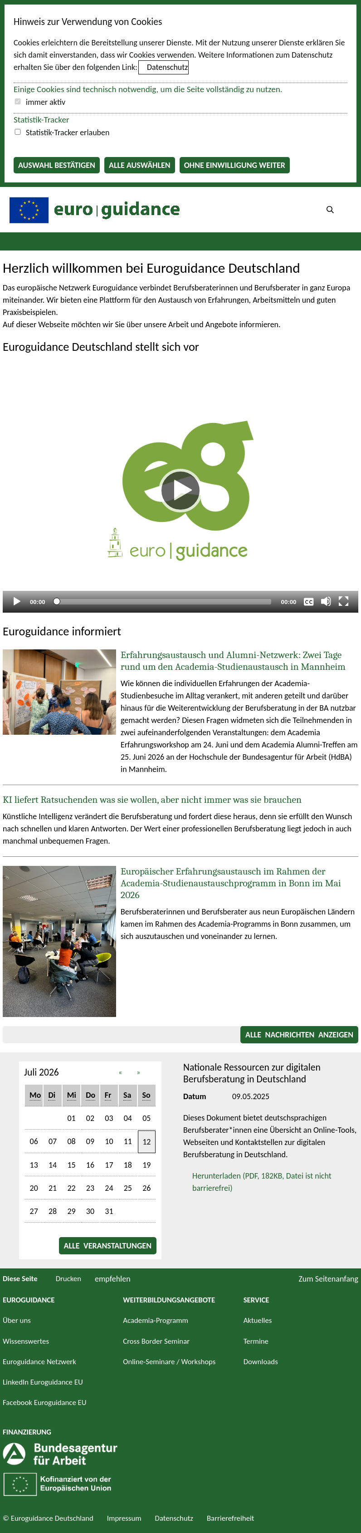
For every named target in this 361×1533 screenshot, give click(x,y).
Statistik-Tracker (41, 119)
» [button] (138, 1072)
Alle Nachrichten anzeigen (299, 1035)
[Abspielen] (180, 490)
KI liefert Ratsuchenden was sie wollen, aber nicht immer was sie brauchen (152, 799)
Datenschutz (167, 67)
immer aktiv (45, 102)
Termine (256, 1341)
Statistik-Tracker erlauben (67, 133)
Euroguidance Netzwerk (39, 1361)
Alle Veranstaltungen (107, 1246)
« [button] (120, 1072)
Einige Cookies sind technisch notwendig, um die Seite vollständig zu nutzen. (148, 89)
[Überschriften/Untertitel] (309, 601)
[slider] (163, 601)
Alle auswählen (140, 165)
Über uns (17, 1320)
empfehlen (113, 1279)
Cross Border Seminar (156, 1341)
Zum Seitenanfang (328, 1279)
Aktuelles (258, 1320)
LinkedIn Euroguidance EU (43, 1382)
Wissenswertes (26, 1341)
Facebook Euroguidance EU (45, 1402)
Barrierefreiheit (230, 1518)
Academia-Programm (155, 1320)
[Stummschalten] (326, 601)
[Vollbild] (344, 601)
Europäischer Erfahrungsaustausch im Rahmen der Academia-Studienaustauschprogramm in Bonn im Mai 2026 (231, 883)
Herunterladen (257, 1181)
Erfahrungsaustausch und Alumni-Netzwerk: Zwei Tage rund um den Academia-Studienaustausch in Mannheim (233, 660)
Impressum (124, 1518)
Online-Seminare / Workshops (169, 1361)
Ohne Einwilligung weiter (234, 165)
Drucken (68, 1278)
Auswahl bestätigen (56, 165)
